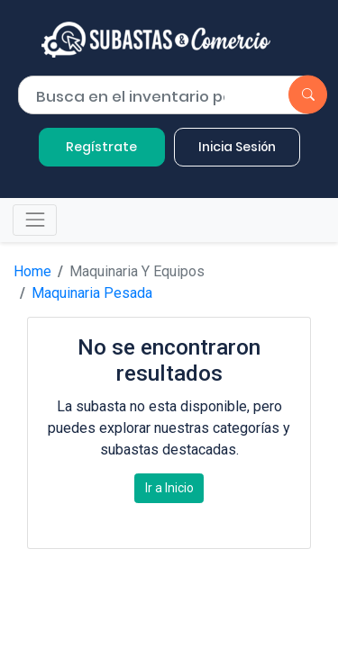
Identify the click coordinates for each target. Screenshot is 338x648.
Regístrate (101, 147)
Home (32, 271)
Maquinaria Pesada (92, 293)
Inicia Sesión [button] (237, 147)
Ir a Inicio (169, 488)
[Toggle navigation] (35, 220)
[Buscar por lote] (137, 96)
